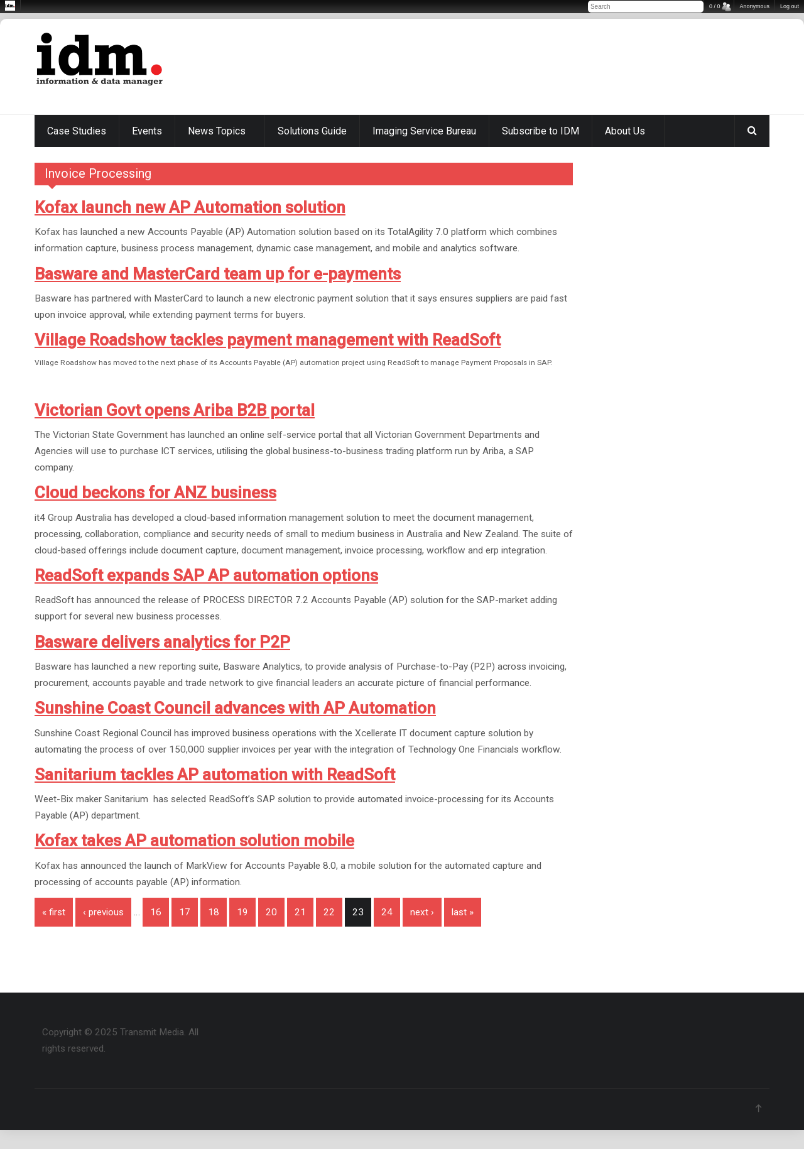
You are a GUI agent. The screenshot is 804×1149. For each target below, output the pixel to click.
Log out (789, 6)
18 (213, 912)
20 (271, 912)
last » (463, 912)
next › (422, 912)
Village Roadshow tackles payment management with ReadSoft (268, 339)
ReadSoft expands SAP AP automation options (206, 575)
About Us (625, 131)
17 (184, 912)
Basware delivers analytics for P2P (162, 642)
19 (242, 912)
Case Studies (76, 131)
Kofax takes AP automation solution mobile (194, 840)
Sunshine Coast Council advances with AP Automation (235, 708)
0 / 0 (714, 6)
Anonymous (754, 6)
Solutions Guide (312, 131)
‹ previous (103, 912)
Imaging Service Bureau (424, 131)
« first (53, 912)
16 (155, 912)
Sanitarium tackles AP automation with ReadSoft (215, 774)
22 (329, 912)
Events (147, 131)
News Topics (217, 131)
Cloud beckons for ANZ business (155, 492)
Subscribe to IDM (540, 131)
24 (387, 912)
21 (300, 912)
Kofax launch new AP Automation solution (190, 207)
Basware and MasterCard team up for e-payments (218, 273)
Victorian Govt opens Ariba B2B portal (175, 410)
